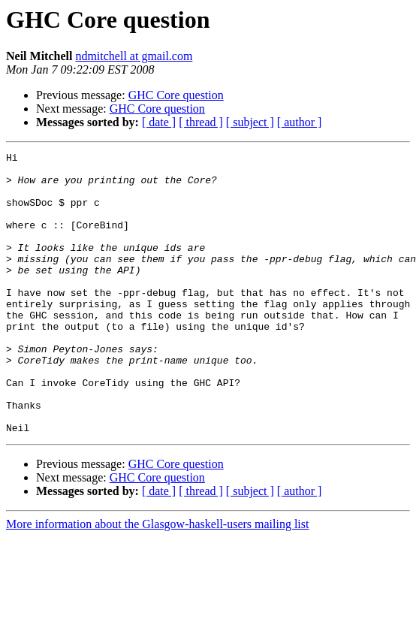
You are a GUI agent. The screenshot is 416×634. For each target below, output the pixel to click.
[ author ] (299, 122)
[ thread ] (201, 122)
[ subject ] (250, 122)
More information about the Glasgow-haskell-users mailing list (157, 580)
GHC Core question (176, 95)
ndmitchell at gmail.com (133, 56)
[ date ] (159, 122)
